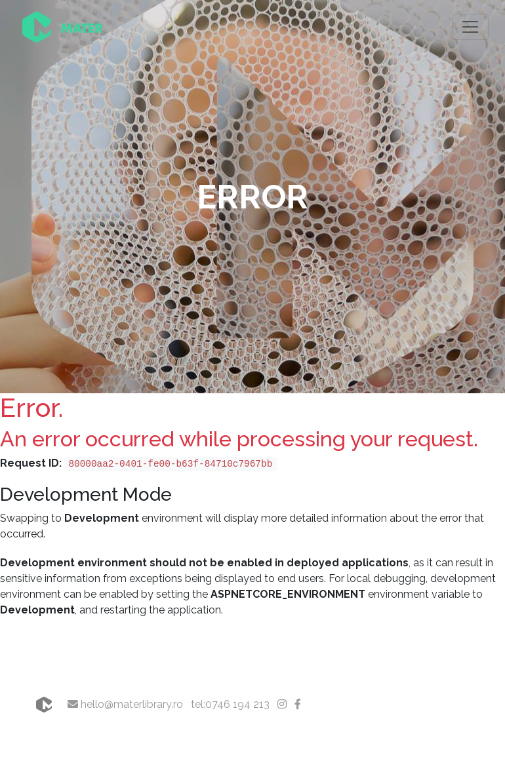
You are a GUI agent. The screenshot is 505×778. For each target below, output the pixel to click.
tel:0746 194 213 (230, 704)
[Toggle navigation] (470, 27)
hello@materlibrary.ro (125, 704)
